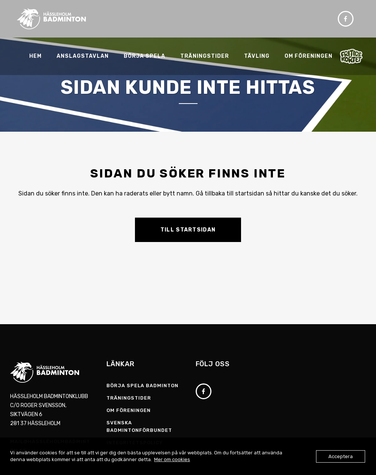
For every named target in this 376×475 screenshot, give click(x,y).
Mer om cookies (172, 459)
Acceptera (340, 456)
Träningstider (128, 398)
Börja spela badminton (142, 385)
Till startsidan (188, 230)
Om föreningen (128, 410)
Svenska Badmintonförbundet (139, 426)
